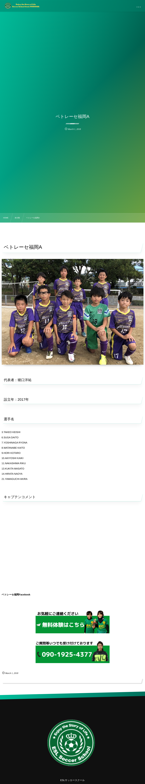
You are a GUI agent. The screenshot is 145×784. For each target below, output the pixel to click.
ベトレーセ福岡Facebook (16, 594)
